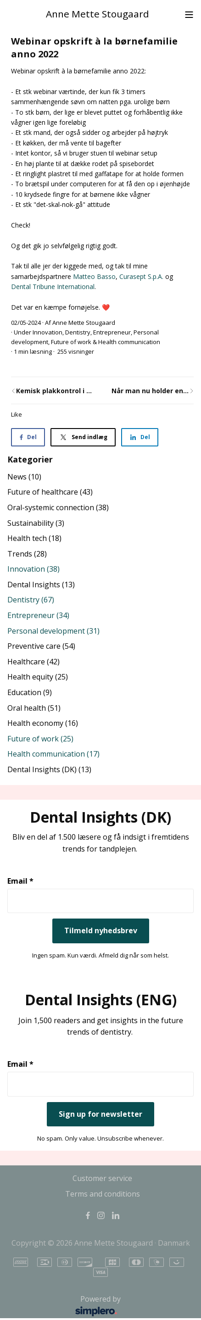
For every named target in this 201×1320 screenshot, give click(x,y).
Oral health (34, 708)
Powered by (66, 1306)
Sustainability (35, 523)
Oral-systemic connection (58, 507)
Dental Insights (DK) (49, 769)
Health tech (34, 538)
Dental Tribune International (53, 286)
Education (29, 692)
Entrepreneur (112, 332)
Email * (20, 881)
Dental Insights (41, 584)
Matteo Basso (94, 276)
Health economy (42, 723)
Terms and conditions (102, 1194)
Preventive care (41, 646)
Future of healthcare (50, 492)
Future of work (71, 342)
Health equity (37, 677)
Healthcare (33, 662)
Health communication (129, 342)
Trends (27, 554)
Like (16, 414)
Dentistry (77, 332)
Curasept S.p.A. (142, 276)
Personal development (53, 631)
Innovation (47, 332)
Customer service (102, 1178)
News (24, 477)
